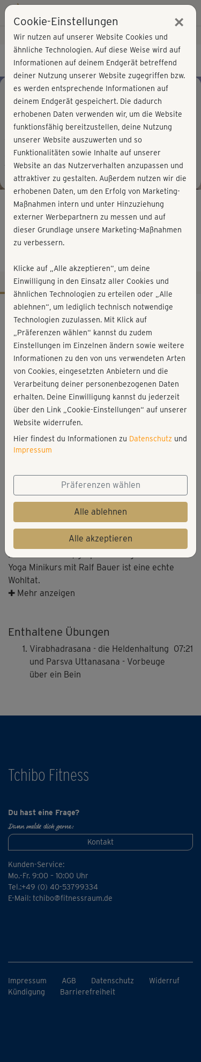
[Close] (179, 22)
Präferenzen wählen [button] (100, 485)
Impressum (32, 450)
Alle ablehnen (100, 512)
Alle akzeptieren (100, 538)
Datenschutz (150, 438)
